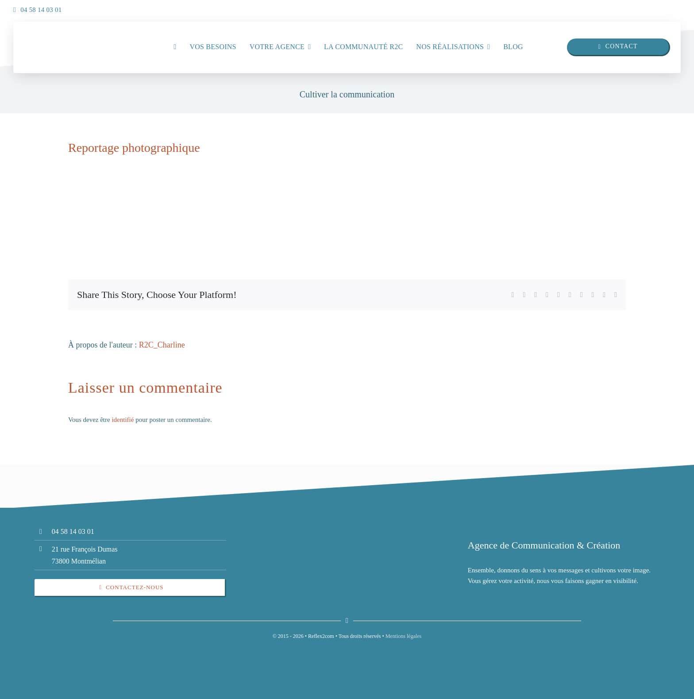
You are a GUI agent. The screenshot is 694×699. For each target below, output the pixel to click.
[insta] (672, 7)
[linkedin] (654, 7)
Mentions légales (404, 636)
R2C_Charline (162, 344)
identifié (123, 419)
